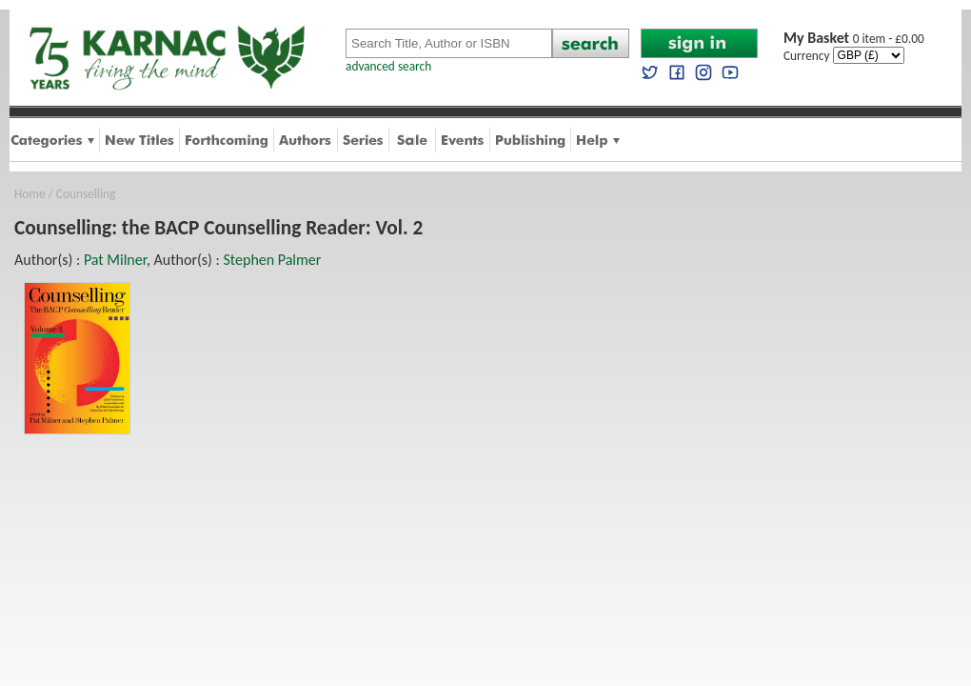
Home (30, 194)
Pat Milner (115, 260)
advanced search (388, 66)
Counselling (85, 194)
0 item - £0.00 (853, 38)
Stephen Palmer (272, 260)
